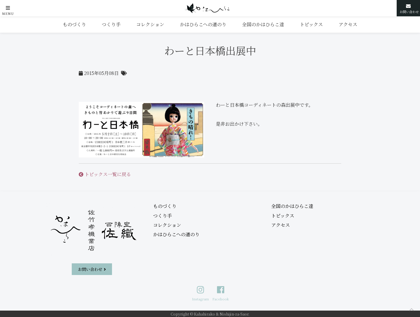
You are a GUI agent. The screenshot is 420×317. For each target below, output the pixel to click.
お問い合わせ (90, 269)
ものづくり (74, 24)
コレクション (150, 24)
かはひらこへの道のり (203, 24)
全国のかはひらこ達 (263, 24)
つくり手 (111, 24)
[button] (8, 8)
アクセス (348, 24)
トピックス (311, 24)
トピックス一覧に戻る (105, 174)
